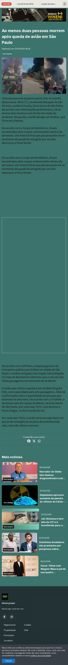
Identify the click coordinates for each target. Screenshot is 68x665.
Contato (27, 625)
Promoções (9, 635)
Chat (26, 630)
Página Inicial (9, 625)
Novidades (7, 54)
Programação (10, 630)
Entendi (8, 661)
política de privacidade (41, 655)
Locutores (8, 640)
